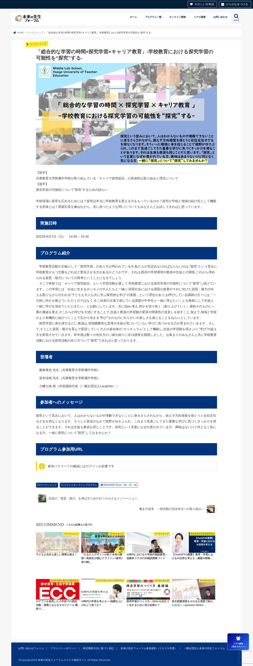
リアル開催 (200, 17)
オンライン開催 (177, 17)
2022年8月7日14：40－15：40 (120, 485)
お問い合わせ (220, 17)
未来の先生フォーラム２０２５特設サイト (62, 659)
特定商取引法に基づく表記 (98, 648)
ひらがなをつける (237, 4)
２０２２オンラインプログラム (80, 485)
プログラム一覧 (153, 17)
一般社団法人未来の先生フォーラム (204, 648)
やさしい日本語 (204, 4)
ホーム (133, 17)
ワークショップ (48, 485)
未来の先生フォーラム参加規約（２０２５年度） (149, 648)
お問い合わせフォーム (31, 648)
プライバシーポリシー (63, 648)
